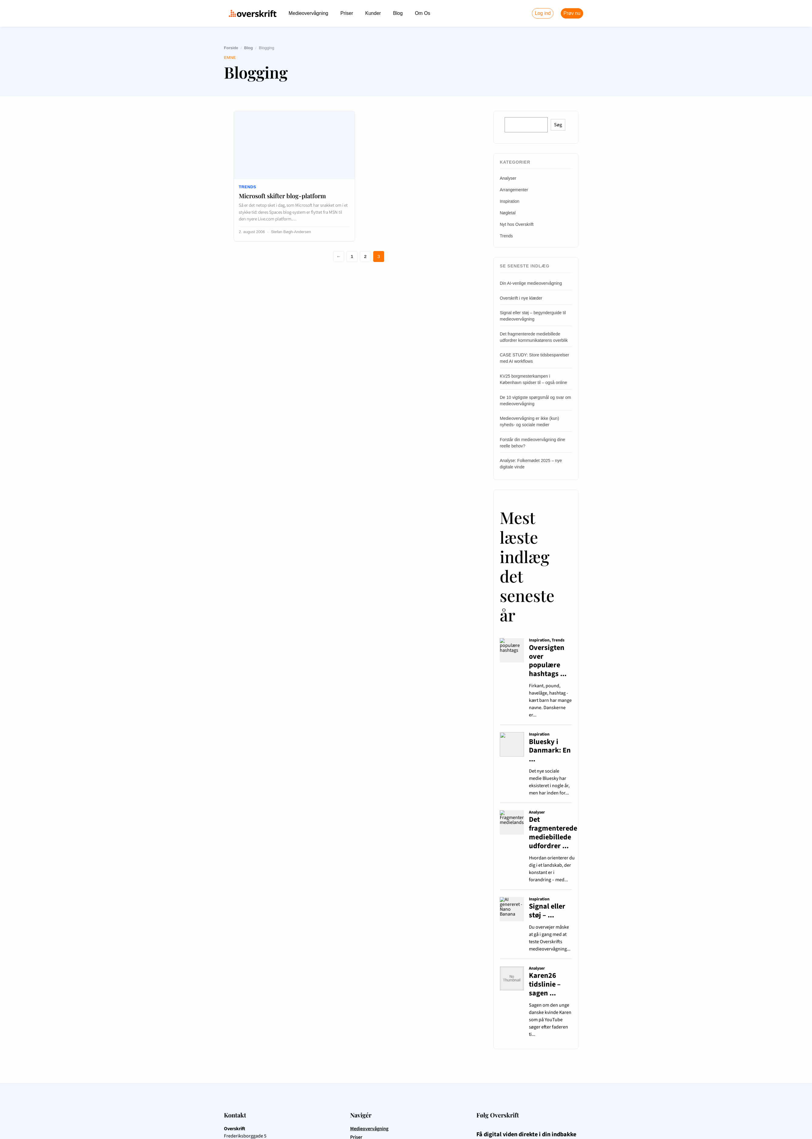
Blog (398, 13)
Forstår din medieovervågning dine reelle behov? (532, 442)
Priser (346, 13)
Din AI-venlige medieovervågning (531, 283)
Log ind (543, 13)
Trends (247, 187)
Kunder (373, 13)
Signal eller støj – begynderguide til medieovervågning (533, 315)
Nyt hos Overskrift (516, 224)
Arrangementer (514, 189)
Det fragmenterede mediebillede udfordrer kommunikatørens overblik (534, 337)
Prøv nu (571, 13)
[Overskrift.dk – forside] (252, 13)
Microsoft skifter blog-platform (282, 196)
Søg (558, 124)
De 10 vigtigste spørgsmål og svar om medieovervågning (535, 400)
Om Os (422, 13)
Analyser (508, 178)
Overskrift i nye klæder (521, 298)
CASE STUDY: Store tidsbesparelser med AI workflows (534, 358)
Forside (231, 48)
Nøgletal (508, 212)
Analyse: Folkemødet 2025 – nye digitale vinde (531, 463)
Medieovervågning (308, 13)
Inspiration (509, 201)
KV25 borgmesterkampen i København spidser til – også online (533, 379)
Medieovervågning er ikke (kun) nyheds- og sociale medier (529, 421)
